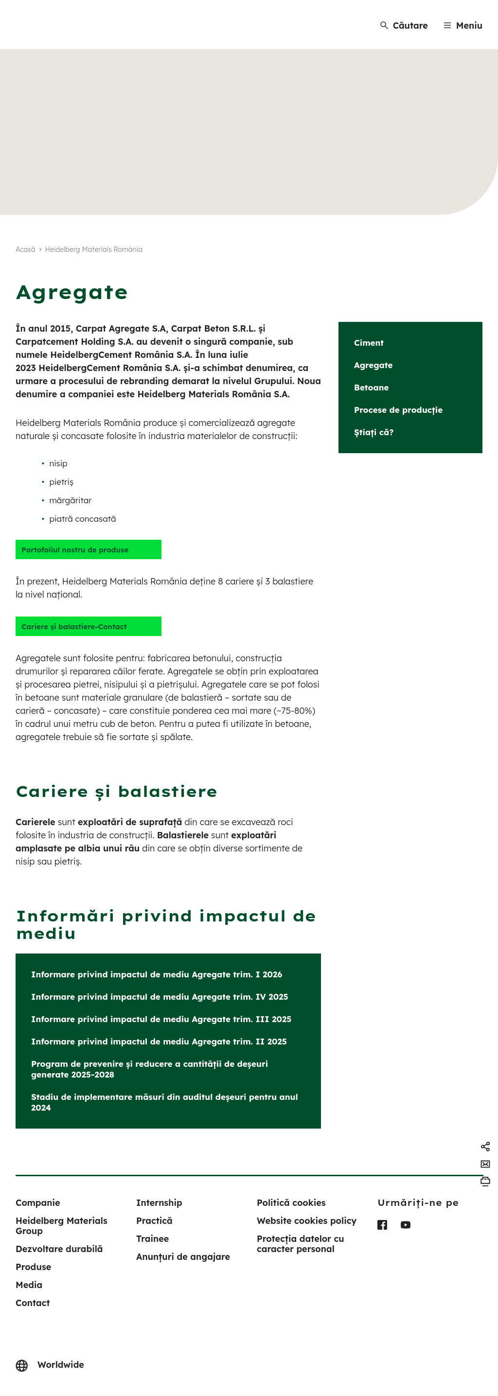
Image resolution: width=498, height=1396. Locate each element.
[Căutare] (404, 25)
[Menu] (463, 25)
